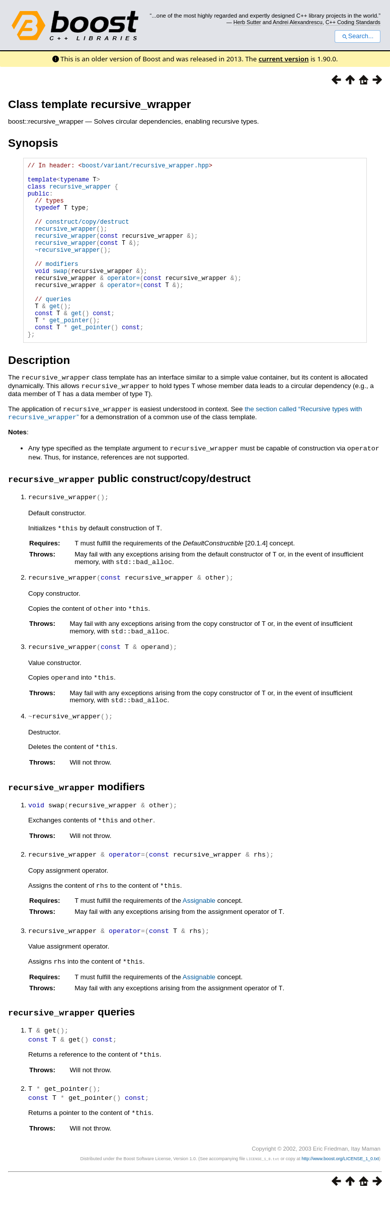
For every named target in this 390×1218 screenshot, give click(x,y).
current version (284, 58)
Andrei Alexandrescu (298, 22)
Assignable (199, 925)
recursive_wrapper (80, 192)
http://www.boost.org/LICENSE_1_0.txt (340, 1180)
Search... (357, 36)
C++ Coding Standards (353, 22)
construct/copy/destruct (87, 235)
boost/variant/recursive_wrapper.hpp (145, 166)
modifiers (62, 286)
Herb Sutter (247, 22)
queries (58, 329)
